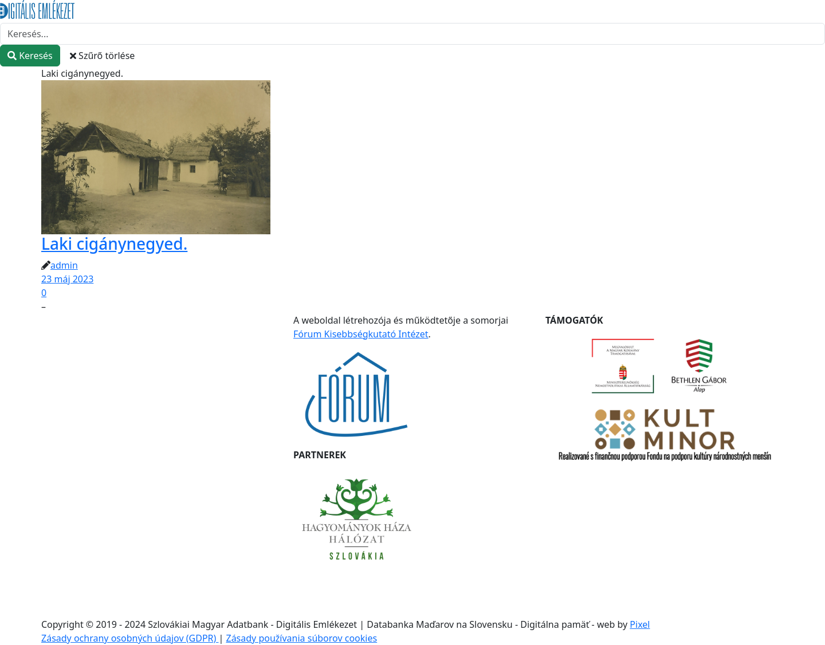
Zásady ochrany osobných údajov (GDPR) (130, 638)
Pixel (640, 624)
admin (64, 265)
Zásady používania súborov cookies (301, 638)
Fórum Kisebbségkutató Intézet (361, 334)
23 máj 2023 (67, 279)
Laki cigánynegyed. (114, 243)
